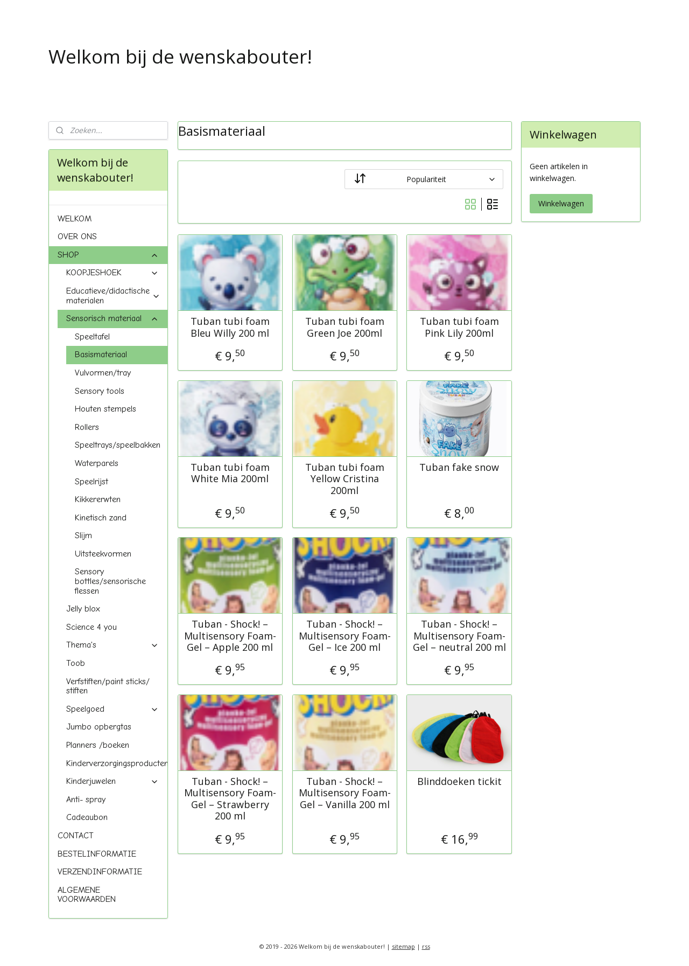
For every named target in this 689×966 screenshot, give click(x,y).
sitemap (403, 946)
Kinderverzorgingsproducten (116, 763)
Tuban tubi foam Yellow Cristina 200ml (344, 478)
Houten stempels (105, 409)
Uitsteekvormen (103, 554)
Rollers (87, 427)
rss (426, 946)
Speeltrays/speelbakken (117, 445)
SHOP (108, 255)
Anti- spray (86, 799)
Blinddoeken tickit (459, 781)
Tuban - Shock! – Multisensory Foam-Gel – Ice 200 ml (344, 636)
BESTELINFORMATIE (97, 854)
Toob (75, 663)
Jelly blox (83, 609)
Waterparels (96, 463)
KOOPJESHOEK (112, 272)
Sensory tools (99, 391)
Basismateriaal (101, 354)
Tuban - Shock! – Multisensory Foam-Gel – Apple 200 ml (230, 636)
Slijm (83, 535)
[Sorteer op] (424, 179)
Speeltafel (92, 337)
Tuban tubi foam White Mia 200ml (230, 472)
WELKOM (75, 219)
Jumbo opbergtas (98, 727)
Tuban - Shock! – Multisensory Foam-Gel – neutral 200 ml (458, 636)
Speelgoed (112, 709)
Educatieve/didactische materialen (113, 295)
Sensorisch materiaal (112, 318)
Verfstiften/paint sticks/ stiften (108, 686)
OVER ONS (77, 236)
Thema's (112, 645)
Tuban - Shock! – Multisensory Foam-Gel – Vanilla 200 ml (344, 792)
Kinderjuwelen (112, 781)
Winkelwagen (561, 203)
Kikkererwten (98, 499)
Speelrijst (91, 482)
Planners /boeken (97, 745)
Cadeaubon (87, 817)
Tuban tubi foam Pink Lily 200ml (458, 327)
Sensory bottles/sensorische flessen (110, 581)
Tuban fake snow (459, 467)
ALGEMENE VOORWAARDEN (87, 895)
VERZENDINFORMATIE (100, 872)
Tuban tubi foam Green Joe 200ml (344, 327)
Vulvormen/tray (103, 373)
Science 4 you (91, 627)
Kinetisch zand (100, 518)
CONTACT (76, 835)
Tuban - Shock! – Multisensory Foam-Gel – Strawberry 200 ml (230, 798)
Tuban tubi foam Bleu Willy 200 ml (230, 327)
